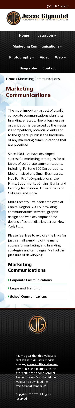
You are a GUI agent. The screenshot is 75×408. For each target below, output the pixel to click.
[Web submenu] (65, 57)
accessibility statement (42, 364)
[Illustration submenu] (55, 35)
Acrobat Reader (32, 386)
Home (10, 79)
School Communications (28, 297)
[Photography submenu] (33, 57)
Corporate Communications (31, 280)
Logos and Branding (25, 288)
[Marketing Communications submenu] (61, 46)
